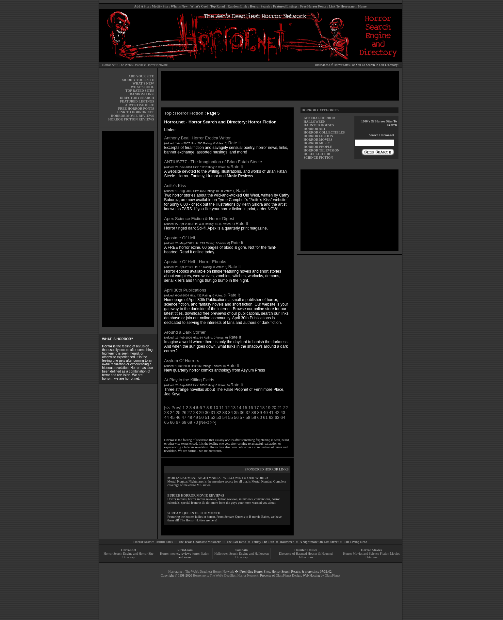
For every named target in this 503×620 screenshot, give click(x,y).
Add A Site (141, 6)
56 (236, 417)
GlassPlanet (332, 575)
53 (219, 417)
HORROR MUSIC (316, 143)
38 (254, 412)
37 (248, 412)
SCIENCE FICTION (318, 157)
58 (248, 417)
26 (184, 412)
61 (265, 417)
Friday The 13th (263, 542)
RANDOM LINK (142, 94)
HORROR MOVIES (317, 139)
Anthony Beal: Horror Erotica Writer (197, 137)
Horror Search (260, 6)
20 (273, 407)
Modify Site (160, 6)
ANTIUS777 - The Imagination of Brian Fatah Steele (213, 161)
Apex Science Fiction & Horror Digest (199, 218)
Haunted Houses (305, 550)
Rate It (234, 142)
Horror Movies (371, 550)
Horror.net (128, 550)
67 (178, 422)
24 (172, 412)
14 (239, 407)
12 (227, 407)
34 (230, 412)
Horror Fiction (189, 113)
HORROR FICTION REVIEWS (131, 119)
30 (207, 412)
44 (166, 417)
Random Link (237, 6)
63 (277, 417)
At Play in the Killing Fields (189, 379)
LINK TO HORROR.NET (135, 112)
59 (254, 417)
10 (215, 407)
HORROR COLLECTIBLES (324, 132)
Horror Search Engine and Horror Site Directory (128, 555)
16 (250, 407)
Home (362, 6)
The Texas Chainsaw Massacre (199, 542)
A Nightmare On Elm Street (319, 542)
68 (184, 422)
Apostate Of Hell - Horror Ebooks (195, 261)
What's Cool (199, 6)
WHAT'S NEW (143, 83)
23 (166, 412)
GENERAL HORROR (319, 118)
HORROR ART (314, 129)
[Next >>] (207, 422)
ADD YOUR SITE (141, 76)
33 (224, 412)
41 (271, 412)
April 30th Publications (185, 290)
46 (178, 417)
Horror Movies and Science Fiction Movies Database (371, 555)
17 (256, 407)
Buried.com (184, 550)
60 (259, 417)
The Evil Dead (236, 542)
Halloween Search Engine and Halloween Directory (241, 555)
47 (184, 417)
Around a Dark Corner (185, 332)
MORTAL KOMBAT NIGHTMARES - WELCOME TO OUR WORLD (218, 478)
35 (236, 412)
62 (271, 417)
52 (213, 417)
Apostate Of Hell (179, 237)
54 (224, 417)
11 (221, 407)
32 (219, 412)
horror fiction (200, 553)
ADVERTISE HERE (139, 105)
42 (277, 412)
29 (201, 412)
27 (189, 412)
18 (262, 407)
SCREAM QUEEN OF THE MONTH (194, 513)
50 (201, 417)
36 (242, 412)
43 (283, 412)
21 (279, 407)
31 (213, 412)
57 (242, 417)
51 (207, 417)
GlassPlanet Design (288, 575)
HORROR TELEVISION (321, 150)
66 (172, 422)
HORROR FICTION (318, 136)
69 (189, 422)
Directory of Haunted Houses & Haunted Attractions (306, 555)
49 (195, 417)
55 (230, 417)
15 (244, 407)
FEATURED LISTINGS (137, 101)
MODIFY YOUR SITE (138, 80)
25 (178, 412)
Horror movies (169, 553)
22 (285, 407)
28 (195, 412)
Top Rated (217, 6)
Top (168, 113)
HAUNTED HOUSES (318, 125)
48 (189, 417)
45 (172, 417)
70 (195, 422)
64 (283, 417)
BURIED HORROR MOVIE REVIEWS (196, 495)
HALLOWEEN (314, 121)
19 (268, 407)
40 (265, 412)
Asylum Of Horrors (181, 360)
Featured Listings (285, 6)
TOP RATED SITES (139, 90)
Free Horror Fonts (313, 6)
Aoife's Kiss (175, 185)
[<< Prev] (173, 407)
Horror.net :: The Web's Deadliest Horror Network (135, 65)
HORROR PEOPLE (317, 147)
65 (166, 422)
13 (233, 407)
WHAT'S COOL (142, 87)
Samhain (241, 550)
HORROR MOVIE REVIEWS (132, 116)
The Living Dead (355, 542)
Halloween (287, 542)
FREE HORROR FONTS (136, 108)
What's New (179, 6)
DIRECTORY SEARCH (137, 98)
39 (259, 412)
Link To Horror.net (342, 6)
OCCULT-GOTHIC (317, 154)
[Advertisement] (128, 229)
